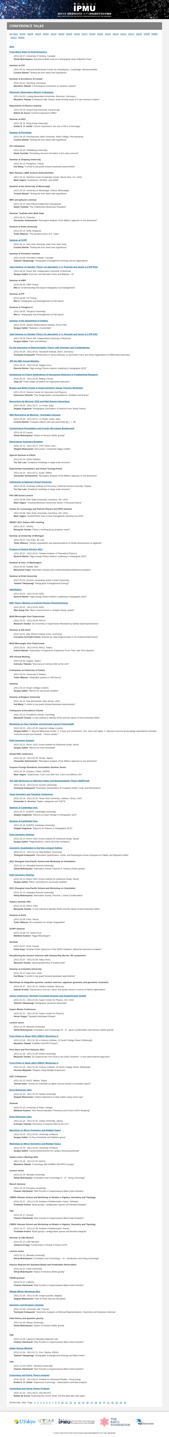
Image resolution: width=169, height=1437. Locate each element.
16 (87, 1402)
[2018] (77, 34)
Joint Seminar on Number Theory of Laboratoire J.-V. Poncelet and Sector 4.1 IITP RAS (53, 267)
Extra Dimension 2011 (20, 1090)
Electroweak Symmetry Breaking (26, 441)
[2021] (54, 34)
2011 (11, 46)
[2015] (100, 34)
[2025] (22, 34)
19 (100, 1402)
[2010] (139, 34)
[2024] (30, 34)
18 (96, 1402)
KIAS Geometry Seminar (21, 740)
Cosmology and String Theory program (29, 1375)
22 (112, 1402)
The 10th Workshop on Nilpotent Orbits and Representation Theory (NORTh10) (49, 781)
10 (62, 1402)
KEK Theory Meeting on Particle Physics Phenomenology (38, 603)
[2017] (85, 34)
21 (108, 1402)
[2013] (116, 34)
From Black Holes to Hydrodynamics (28, 52)
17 (91, 1402)
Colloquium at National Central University (30, 482)
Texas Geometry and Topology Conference (31, 794)
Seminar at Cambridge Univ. (23, 807)
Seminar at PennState (20, 132)
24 (121, 1402)
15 (83, 1402)
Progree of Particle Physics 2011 (26, 549)
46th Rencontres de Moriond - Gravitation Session (34, 415)
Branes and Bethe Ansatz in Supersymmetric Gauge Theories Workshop (46, 388)
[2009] (147, 34)
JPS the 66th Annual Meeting (24, 361)
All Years (13, 34)
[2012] (123, 34)
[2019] (69, 34)
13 (75, 1402)
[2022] (46, 34)
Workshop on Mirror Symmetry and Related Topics (35, 1130)
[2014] (108, 34)
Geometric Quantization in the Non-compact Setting (35, 848)
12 (70, 1402)
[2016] (92, 34)
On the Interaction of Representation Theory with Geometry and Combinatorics (49, 347)
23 (117, 1402)
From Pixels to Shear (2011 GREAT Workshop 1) (33, 1036)
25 (125, 1402)
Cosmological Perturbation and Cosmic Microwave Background (41, 428)
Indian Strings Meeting (20, 1348)
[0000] (21, 37)
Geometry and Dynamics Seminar (26, 1305)
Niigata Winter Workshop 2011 (24, 1291)
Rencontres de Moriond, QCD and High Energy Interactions (39, 401)
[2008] (154, 34)
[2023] (38, 34)
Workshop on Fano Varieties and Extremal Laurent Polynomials (41, 724)
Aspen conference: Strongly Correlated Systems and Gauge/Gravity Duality (47, 996)
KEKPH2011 (15, 589)
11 (66, 1402)
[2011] (131, 34)
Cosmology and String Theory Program (29, 1388)
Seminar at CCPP (18, 240)
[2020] (61, 34)
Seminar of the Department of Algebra (28, 321)
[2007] (14, 37)
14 (79, 1402)
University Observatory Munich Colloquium (31, 92)
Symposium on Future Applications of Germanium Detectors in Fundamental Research (53, 374)
